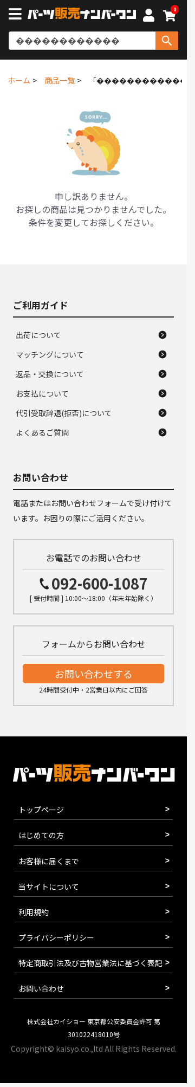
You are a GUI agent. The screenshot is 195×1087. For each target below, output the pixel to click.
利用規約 (33, 912)
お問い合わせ (41, 988)
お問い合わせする (94, 674)
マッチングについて (50, 354)
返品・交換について (50, 374)
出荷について (38, 335)
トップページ (41, 809)
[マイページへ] (148, 16)
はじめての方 (41, 835)
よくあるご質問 (42, 432)
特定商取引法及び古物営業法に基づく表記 (90, 963)
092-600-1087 (99, 583)
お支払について (42, 393)
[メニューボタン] (17, 15)
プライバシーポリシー (56, 937)
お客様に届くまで (48, 861)
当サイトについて (48, 886)
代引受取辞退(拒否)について (64, 413)
